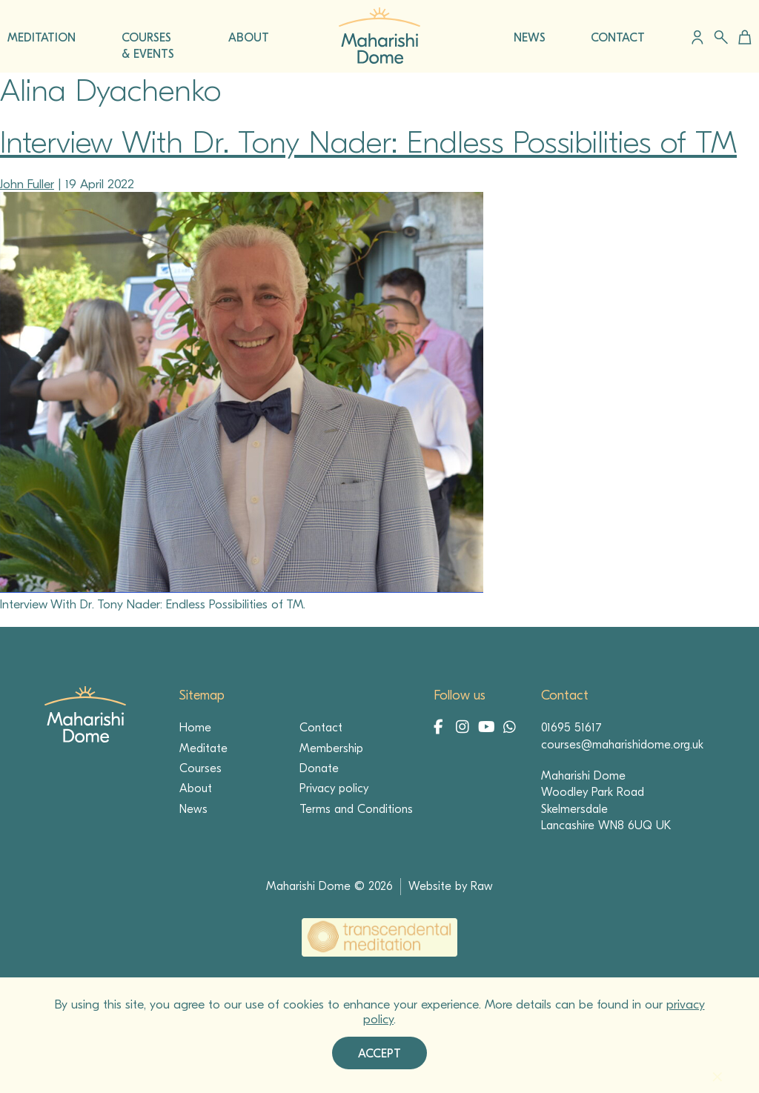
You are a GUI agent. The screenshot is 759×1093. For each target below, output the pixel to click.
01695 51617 (571, 727)
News (193, 809)
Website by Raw (450, 886)
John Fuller (27, 184)
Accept (379, 1053)
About (195, 788)
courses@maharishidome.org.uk (622, 744)
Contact (320, 727)
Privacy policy (333, 788)
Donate (319, 768)
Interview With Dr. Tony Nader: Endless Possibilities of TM (368, 142)
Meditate (203, 748)
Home (195, 727)
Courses (200, 768)
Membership (331, 748)
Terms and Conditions (356, 809)
